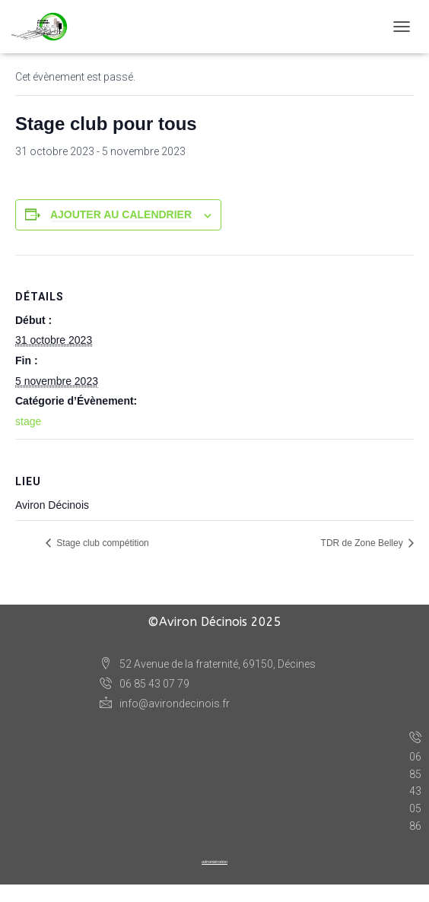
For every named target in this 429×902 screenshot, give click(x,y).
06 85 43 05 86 (415, 780)
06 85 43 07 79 (144, 684)
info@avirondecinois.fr (165, 703)
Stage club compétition (101, 543)
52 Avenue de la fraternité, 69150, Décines (208, 665)
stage (28, 421)
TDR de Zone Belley (363, 543)
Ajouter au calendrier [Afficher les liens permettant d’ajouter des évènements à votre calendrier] (121, 214)
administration (214, 861)
